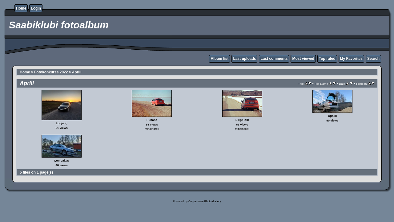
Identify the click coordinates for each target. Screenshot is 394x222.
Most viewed (303, 58)
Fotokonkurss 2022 (51, 72)
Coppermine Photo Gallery (204, 201)
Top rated (327, 58)
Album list (219, 58)
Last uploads (244, 58)
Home (21, 8)
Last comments (273, 58)
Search (373, 58)
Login (36, 8)
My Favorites (351, 58)
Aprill (77, 72)
